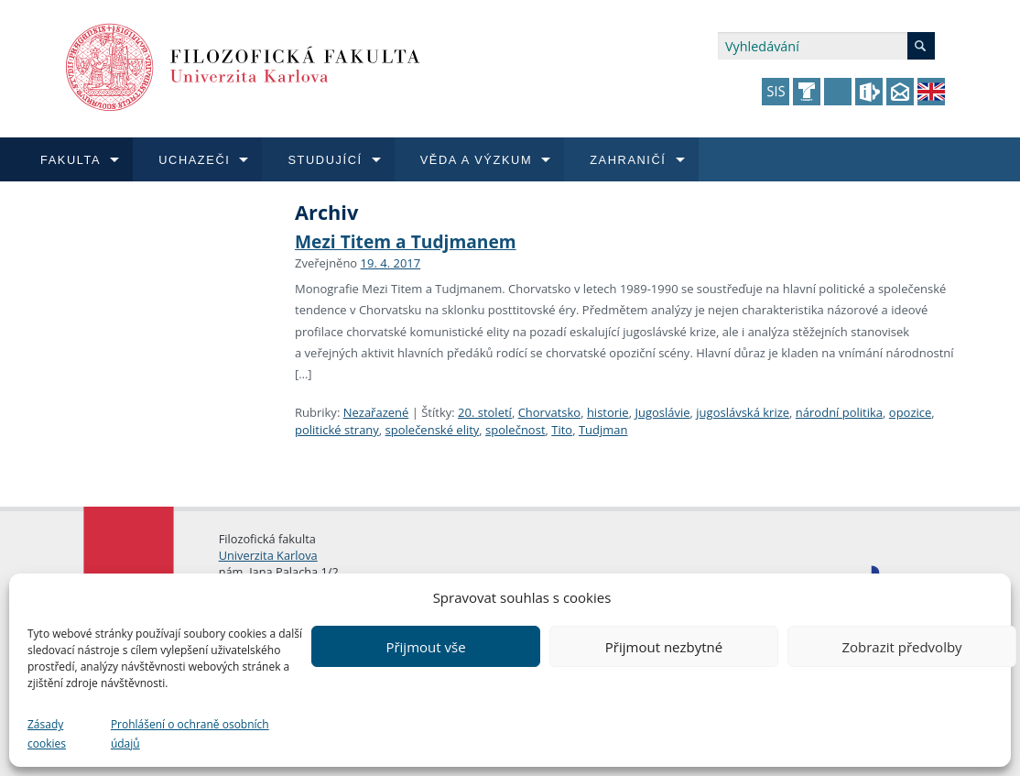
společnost (515, 429)
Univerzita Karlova (268, 555)
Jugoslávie (662, 412)
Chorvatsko (549, 412)
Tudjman (603, 429)
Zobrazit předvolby (901, 647)
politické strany (337, 429)
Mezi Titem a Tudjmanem (405, 241)
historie (608, 412)
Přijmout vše (425, 647)
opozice (910, 412)
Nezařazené (376, 412)
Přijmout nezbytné (663, 647)
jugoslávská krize (742, 412)
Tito (561, 429)
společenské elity (432, 429)
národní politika (839, 412)
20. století (485, 412)
